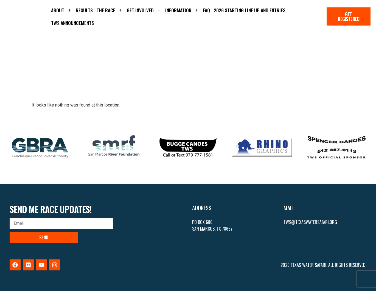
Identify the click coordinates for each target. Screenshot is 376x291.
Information (182, 10)
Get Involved (144, 10)
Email (15, 216)
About (61, 10)
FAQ (206, 10)
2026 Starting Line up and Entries (249, 10)
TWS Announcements (72, 22)
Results (84, 10)
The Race (110, 10)
